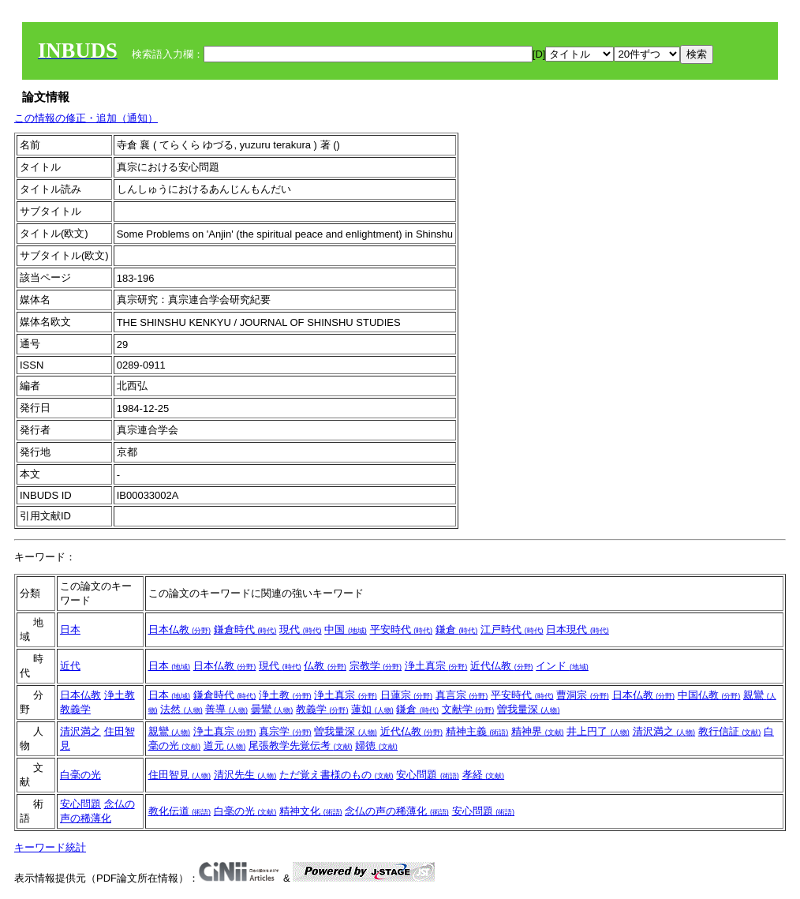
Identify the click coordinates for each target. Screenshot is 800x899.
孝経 (483, 775)
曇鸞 (272, 709)
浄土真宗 (436, 666)
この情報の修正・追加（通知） (86, 118)
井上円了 (598, 731)
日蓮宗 (406, 695)
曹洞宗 (582, 695)
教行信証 (729, 731)
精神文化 (310, 811)
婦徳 (376, 745)
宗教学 (376, 666)
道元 (225, 745)
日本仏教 (179, 629)
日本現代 (577, 629)
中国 (345, 629)
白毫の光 (80, 775)
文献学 (468, 709)
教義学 (75, 709)
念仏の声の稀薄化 (397, 811)
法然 (181, 709)
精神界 (537, 731)
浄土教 (119, 695)
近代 (70, 666)
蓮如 (372, 709)
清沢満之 (80, 731)
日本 (70, 629)
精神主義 (477, 731)
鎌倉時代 (245, 629)
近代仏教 (501, 666)
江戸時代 (512, 629)
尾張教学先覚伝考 (301, 745)
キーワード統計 (50, 847)
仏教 (325, 666)
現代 (300, 629)
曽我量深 (528, 709)
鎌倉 (457, 629)
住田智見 (179, 775)
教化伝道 (179, 811)
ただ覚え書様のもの (336, 775)
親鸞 (169, 731)
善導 (226, 709)
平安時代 (401, 629)
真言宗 (462, 695)
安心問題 (427, 775)
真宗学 (285, 731)
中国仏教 (709, 695)
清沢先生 (245, 775)
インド (562, 666)
